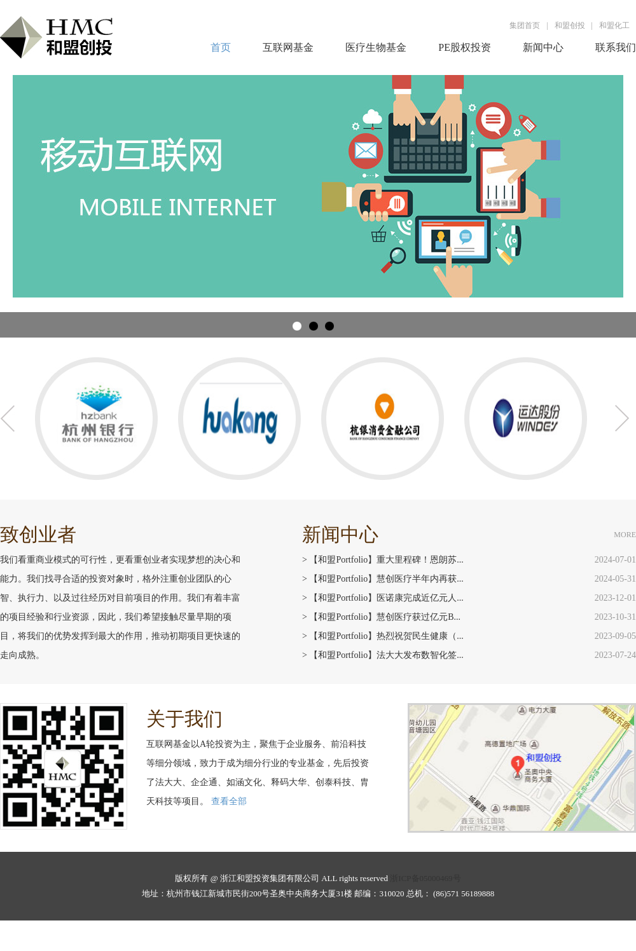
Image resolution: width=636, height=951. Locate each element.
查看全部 (229, 801)
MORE (625, 534)
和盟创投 (570, 25)
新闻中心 (543, 47)
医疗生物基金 (375, 47)
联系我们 (615, 47)
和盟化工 (614, 25)
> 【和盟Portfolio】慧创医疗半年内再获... (383, 579)
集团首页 (524, 25)
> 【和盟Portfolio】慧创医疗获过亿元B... (381, 617)
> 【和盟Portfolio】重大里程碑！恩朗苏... (383, 559)
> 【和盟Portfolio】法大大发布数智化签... (383, 655)
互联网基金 (288, 47)
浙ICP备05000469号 (425, 878)
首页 (221, 47)
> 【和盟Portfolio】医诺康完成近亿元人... (383, 598)
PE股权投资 (464, 47)
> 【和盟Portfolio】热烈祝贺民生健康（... (383, 636)
